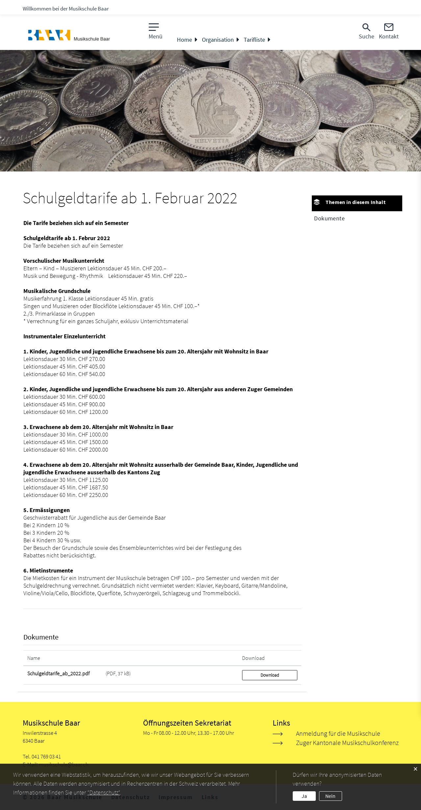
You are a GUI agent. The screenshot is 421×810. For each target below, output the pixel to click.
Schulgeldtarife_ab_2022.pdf (58, 673)
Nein (330, 796)
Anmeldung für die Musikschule (338, 733)
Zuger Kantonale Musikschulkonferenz (347, 742)
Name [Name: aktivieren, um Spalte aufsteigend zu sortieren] (33, 658)
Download (269, 675)
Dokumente (329, 218)
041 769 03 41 (46, 756)
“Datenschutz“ (103, 792)
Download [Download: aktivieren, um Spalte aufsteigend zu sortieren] (253, 658)
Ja (304, 796)
